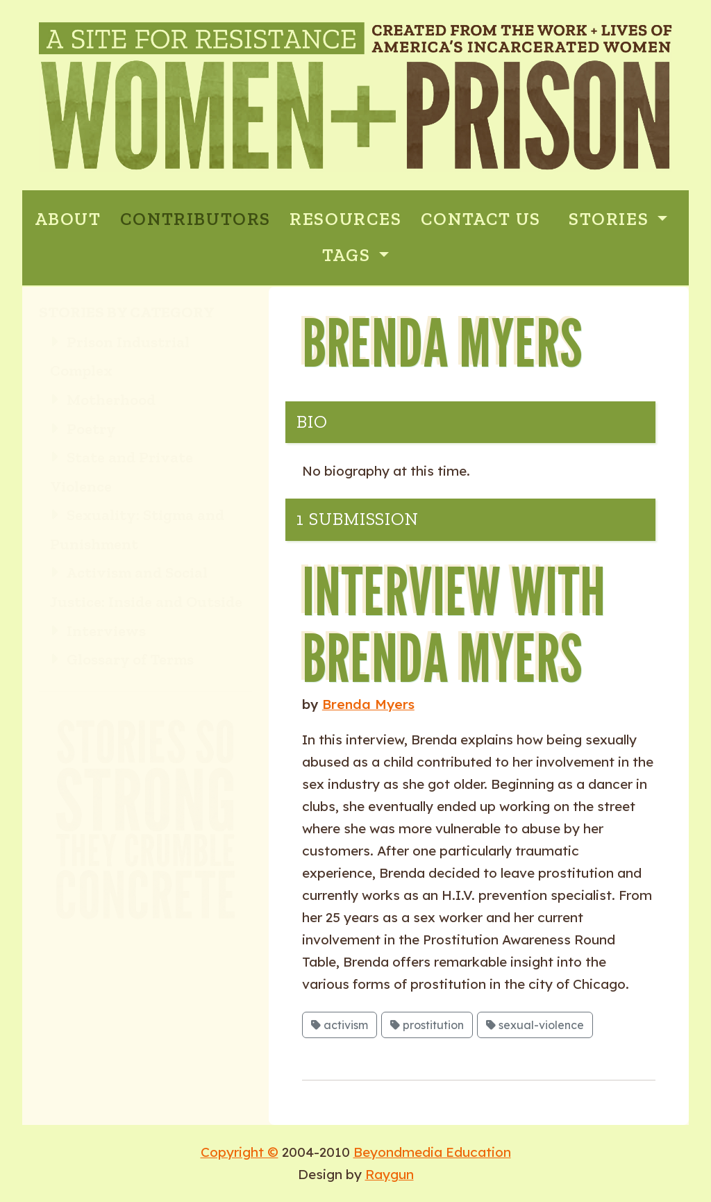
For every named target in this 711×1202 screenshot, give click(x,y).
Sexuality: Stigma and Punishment (137, 529)
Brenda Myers (368, 704)
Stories (611, 219)
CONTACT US (481, 219)
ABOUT (68, 219)
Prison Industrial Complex (120, 357)
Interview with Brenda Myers (453, 624)
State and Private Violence (121, 472)
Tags (348, 255)
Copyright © (239, 1152)
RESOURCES (345, 219)
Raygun (389, 1174)
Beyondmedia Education (432, 1152)
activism (339, 1025)
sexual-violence (535, 1025)
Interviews (98, 630)
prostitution (427, 1025)
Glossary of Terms (122, 659)
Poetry (83, 428)
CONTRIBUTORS (195, 219)
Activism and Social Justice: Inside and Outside (146, 587)
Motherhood (103, 399)
